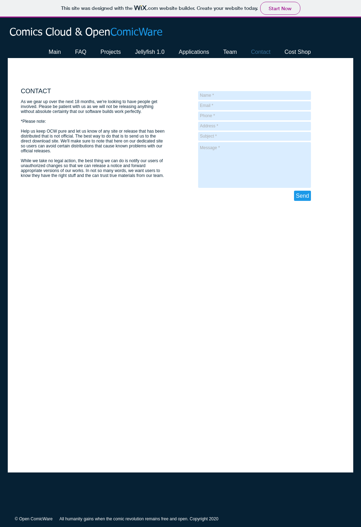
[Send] (302, 196)
